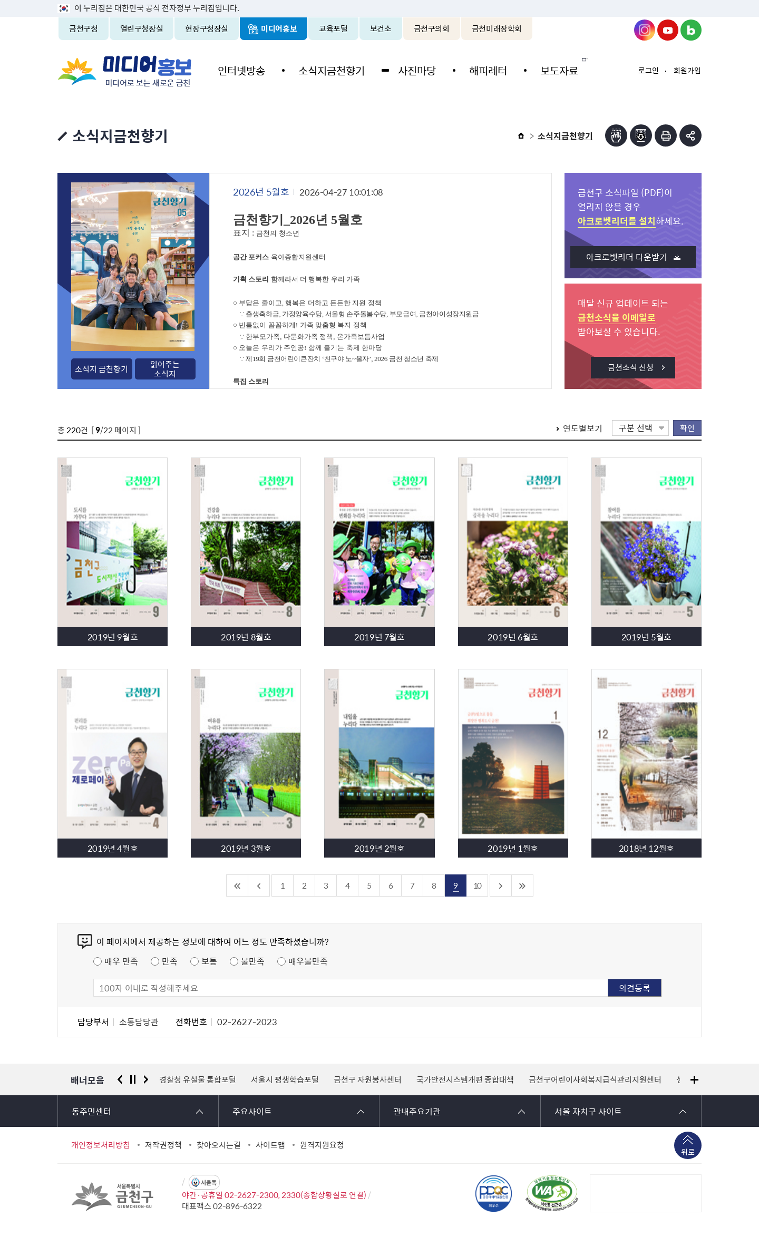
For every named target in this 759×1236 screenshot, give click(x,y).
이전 (120, 1079)
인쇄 (666, 135)
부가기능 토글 (690, 135)
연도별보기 (582, 428)
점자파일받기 (641, 135)
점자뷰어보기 (616, 135)
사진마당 (413, 69)
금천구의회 (432, 28)
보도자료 (552, 69)
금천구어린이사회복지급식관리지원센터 (595, 1079)
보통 (209, 961)
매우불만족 (308, 961)
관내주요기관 (417, 1111)
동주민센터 (91, 1111)
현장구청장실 (206, 28)
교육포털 (333, 28)
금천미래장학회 (497, 28)
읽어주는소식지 (165, 368)
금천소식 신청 (631, 367)
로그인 (648, 70)
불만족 (253, 961)
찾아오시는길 (219, 1145)
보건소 (381, 28)
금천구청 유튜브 (667, 30)
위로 (688, 1152)
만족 (170, 961)
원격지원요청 (322, 1145)
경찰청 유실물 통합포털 (197, 1079)
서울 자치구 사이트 (588, 1111)
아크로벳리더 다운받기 (626, 256)
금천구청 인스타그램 (644, 30)
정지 (132, 1079)
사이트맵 (270, 1145)
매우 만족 (121, 961)
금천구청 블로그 (691, 30)
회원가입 (687, 70)
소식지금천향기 (329, 69)
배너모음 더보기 (694, 1080)
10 (477, 885)
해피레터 (483, 69)
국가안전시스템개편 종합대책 (465, 1079)
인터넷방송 (241, 69)
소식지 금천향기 (101, 369)
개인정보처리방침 (100, 1145)
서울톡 (209, 1182)
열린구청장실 (141, 28)
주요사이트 (252, 1111)
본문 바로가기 (379, 0)
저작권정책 (163, 1145)
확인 (687, 428)
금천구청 (83, 28)
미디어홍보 (279, 28)
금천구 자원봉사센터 (368, 1079)
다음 (146, 1079)
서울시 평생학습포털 (285, 1079)
